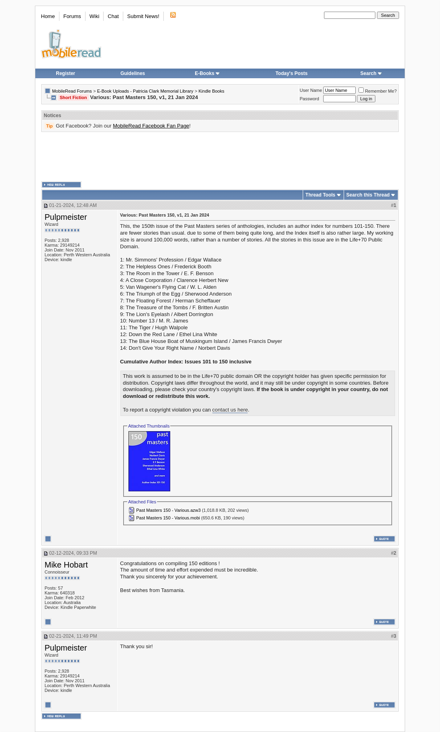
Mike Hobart (66, 564)
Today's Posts (291, 73)
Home (48, 16)
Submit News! (143, 16)
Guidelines (132, 73)
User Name (311, 90)
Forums (72, 16)
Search (371, 73)
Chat (113, 16)
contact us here (230, 410)
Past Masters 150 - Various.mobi (168, 517)
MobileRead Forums (72, 91)
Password (309, 98)
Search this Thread (368, 195)
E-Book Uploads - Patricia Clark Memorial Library (145, 91)
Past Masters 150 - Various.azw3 (168, 510)
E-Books (207, 73)
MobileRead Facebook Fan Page (151, 126)
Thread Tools (320, 195)
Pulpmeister (66, 217)
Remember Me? (378, 91)
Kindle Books (211, 91)
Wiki (95, 16)
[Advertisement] (220, 157)
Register (65, 73)
